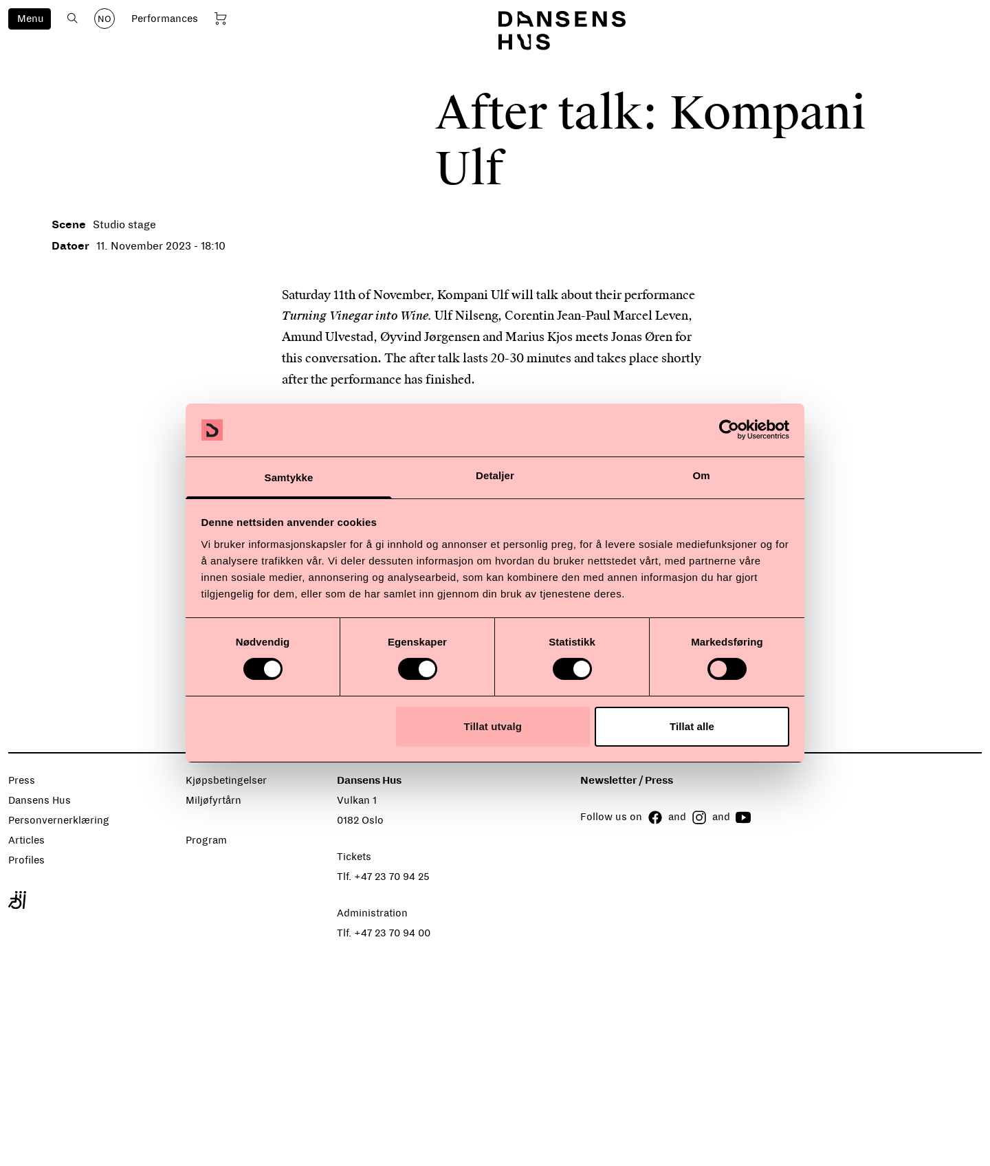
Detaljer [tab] (495, 475)
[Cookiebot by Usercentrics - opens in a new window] (729, 429)
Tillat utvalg (493, 726)
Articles (26, 840)
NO (104, 19)
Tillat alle (692, 726)
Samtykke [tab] (289, 477)
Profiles (26, 860)
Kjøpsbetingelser (226, 780)
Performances (164, 18)
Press (21, 780)
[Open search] (72, 18)
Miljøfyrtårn (213, 800)
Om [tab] (701, 475)
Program (206, 840)
